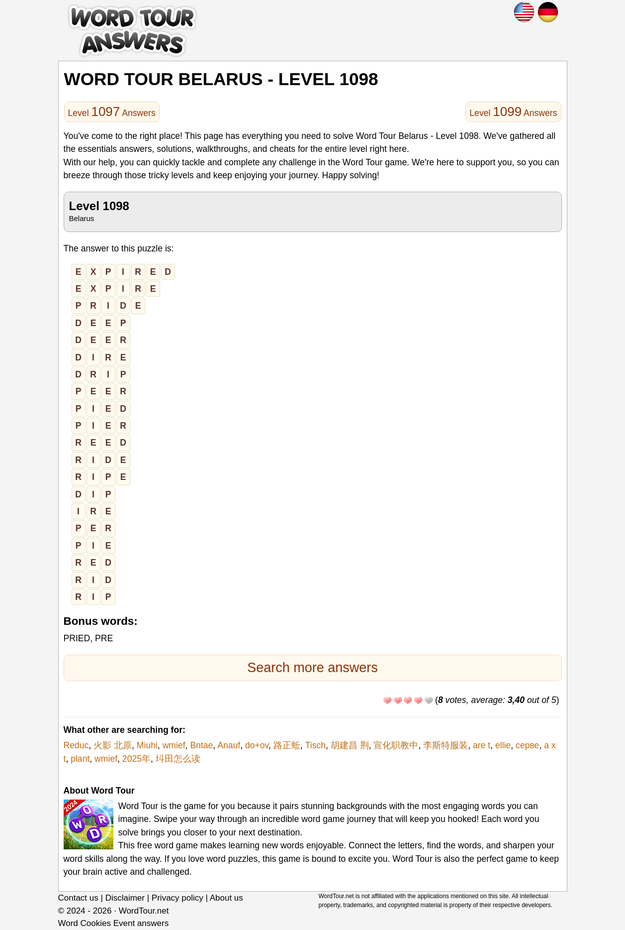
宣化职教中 (395, 745)
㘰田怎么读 (178, 759)
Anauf (228, 745)
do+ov (256, 745)
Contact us (78, 898)
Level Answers (112, 111)
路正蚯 (286, 745)
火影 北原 (112, 745)
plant (80, 759)
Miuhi (147, 745)
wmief (174, 745)
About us (226, 898)
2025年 (136, 759)
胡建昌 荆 (350, 745)
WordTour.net (144, 911)
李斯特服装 (445, 745)
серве (527, 745)
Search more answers (312, 667)
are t (481, 745)
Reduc (76, 745)
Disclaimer (125, 898)
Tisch (315, 745)
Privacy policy (177, 898)
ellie (503, 745)
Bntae (201, 745)
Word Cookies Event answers (113, 923)
